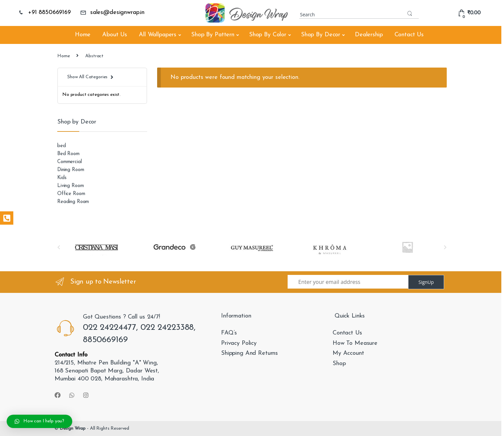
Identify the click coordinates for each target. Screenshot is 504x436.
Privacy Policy (239, 343)
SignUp (426, 282)
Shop (339, 363)
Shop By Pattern (212, 35)
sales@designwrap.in (112, 12)
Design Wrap (73, 428)
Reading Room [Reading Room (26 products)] (73, 201)
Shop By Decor (320, 35)
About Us (114, 35)
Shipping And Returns (249, 353)
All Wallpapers (157, 35)
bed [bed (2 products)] (61, 145)
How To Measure (355, 343)
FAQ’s (229, 333)
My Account (348, 353)
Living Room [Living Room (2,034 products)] (70, 185)
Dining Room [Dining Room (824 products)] (70, 169)
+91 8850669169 (44, 12)
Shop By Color (267, 35)
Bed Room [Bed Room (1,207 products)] (68, 153)
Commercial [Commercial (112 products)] (69, 161)
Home (83, 35)
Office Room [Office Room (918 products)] (71, 193)
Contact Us (409, 35)
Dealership (369, 35)
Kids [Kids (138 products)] (61, 177)
